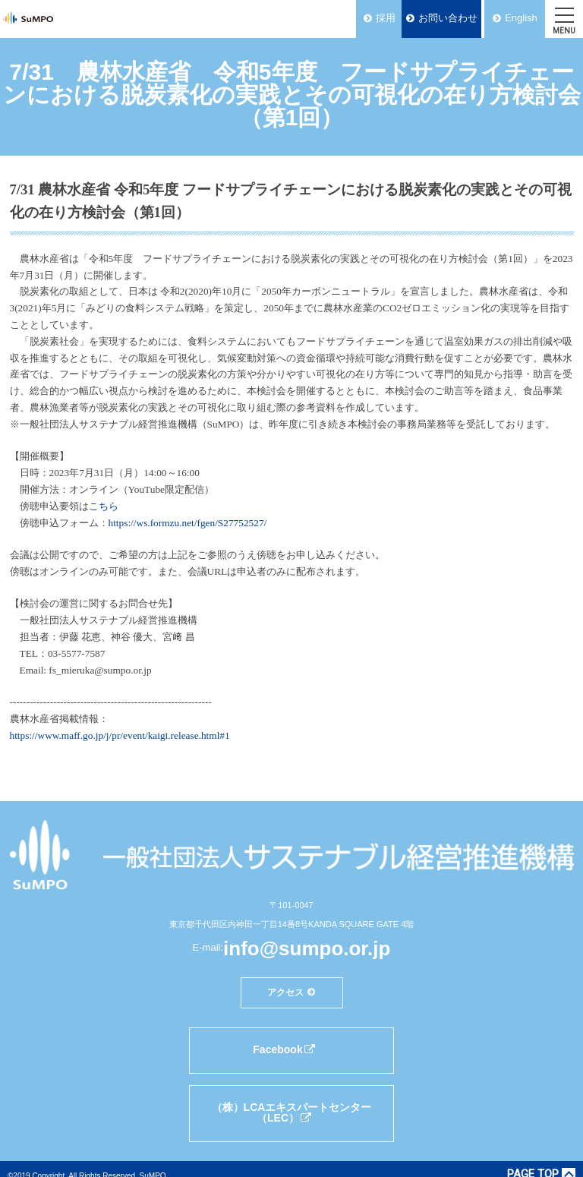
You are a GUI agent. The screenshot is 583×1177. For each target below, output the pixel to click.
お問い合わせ (447, 18)
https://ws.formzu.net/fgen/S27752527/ (188, 523)
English (521, 18)
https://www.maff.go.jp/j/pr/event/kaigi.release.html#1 (120, 735)
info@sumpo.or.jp (306, 948)
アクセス (285, 991)
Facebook (284, 1049)
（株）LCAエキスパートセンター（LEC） (292, 1112)
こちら (103, 506)
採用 (385, 18)
